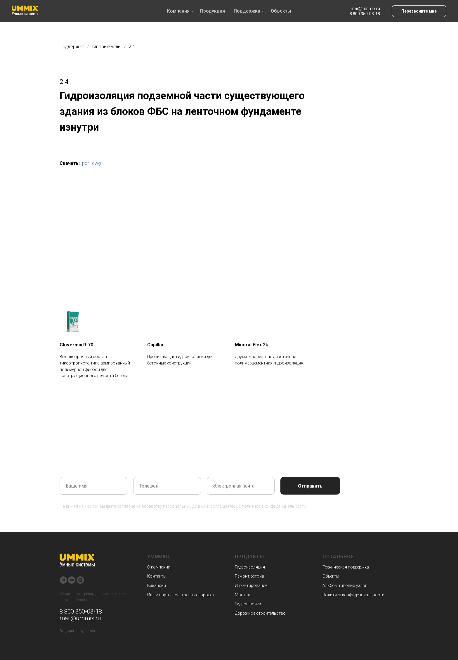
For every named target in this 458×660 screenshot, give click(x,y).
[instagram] (80, 580)
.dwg (96, 163)
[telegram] (63, 580)
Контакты (156, 576)
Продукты (249, 556)
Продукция (212, 11)
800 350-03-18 (82, 611)
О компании (158, 567)
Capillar (155, 345)
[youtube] (71, 580)
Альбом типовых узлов (344, 585)
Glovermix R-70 (76, 345)
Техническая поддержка (345, 567)
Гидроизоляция (250, 567)
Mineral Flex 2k (251, 345)
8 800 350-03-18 (365, 13)
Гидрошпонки (248, 604)
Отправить (310, 486)
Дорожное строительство (260, 613)
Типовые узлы (106, 46)
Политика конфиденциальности (353, 594)
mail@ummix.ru (365, 8)
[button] (419, 11)
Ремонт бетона (249, 576)
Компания (178, 11)
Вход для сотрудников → (79, 631)
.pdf (85, 163)
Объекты (281, 11)
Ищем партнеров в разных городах (180, 594)
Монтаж (243, 594)
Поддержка (247, 11)
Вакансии (156, 585)
